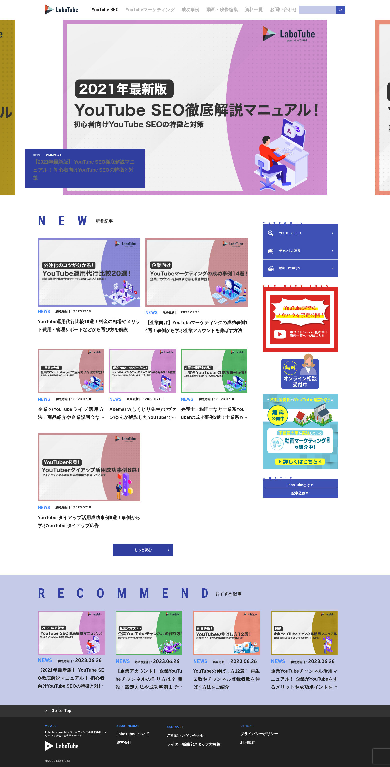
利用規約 (247, 742)
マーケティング (150, 10)
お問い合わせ (283, 9)
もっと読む (151, 550)
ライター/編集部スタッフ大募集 (193, 744)
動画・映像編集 (222, 9)
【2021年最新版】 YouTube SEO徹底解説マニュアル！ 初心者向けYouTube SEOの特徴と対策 (83, 170)
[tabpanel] (195, 107)
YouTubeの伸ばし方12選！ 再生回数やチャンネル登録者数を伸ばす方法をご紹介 (226, 679)
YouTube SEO (105, 10)
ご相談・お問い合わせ (185, 735)
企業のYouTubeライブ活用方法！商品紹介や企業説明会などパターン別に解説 (71, 417)
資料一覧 (254, 9)
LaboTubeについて (132, 734)
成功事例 (190, 9)
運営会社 (123, 742)
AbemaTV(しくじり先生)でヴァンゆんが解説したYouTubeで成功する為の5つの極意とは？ (142, 417)
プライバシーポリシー (259, 734)
